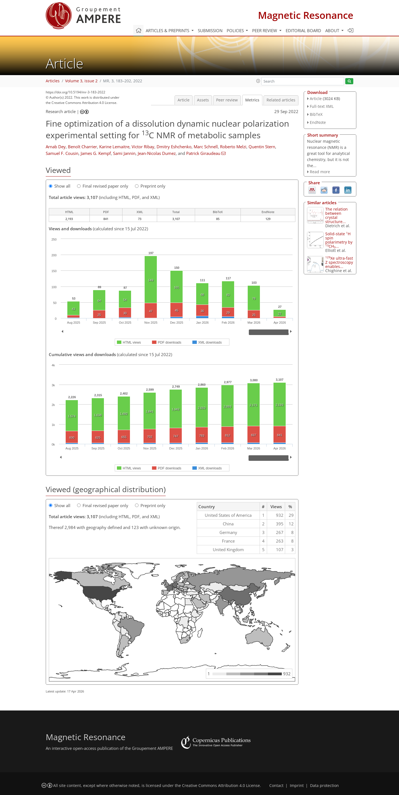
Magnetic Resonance (305, 15)
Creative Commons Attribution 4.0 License (221, 785)
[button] (258, 80)
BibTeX (316, 114)
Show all (59, 186)
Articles (53, 80)
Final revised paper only (102, 186)
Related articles (281, 100)
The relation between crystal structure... (336, 215)
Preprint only (150, 186)
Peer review (227, 100)
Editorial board (303, 30)
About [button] (332, 30)
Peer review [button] (265, 30)
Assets (203, 100)
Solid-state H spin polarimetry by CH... (338, 240)
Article (184, 100)
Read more (320, 171)
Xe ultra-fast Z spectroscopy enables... (339, 262)
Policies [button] (236, 30)
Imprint (297, 785)
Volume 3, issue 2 (81, 80)
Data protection (324, 785)
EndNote (318, 122)
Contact (276, 785)
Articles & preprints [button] (168, 30)
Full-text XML (322, 106)
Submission (210, 30)
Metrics (252, 100)
